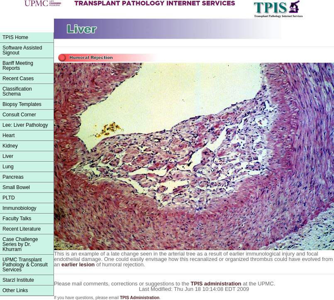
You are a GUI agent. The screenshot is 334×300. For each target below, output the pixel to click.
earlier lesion (78, 264)
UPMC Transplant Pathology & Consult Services (25, 265)
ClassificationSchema (17, 91)
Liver (7, 156)
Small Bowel (16, 187)
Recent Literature (21, 229)
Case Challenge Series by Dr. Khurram (20, 244)
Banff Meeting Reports (17, 65)
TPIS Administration (139, 297)
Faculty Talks (16, 218)
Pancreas (13, 177)
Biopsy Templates (21, 104)
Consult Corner (19, 115)
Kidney (10, 146)
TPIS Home (15, 37)
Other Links (15, 290)
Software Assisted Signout (22, 50)
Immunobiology (19, 208)
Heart (8, 135)
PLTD (8, 198)
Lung (8, 167)
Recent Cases (18, 78)
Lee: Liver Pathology (25, 125)
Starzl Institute (18, 280)
